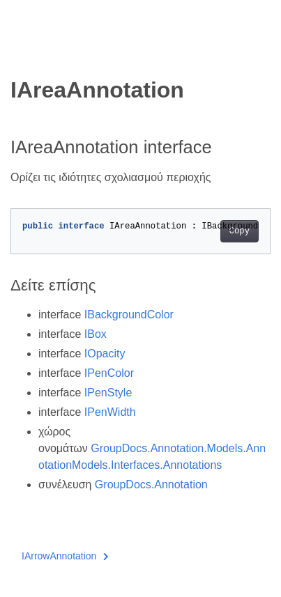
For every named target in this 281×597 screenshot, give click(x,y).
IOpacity (105, 353)
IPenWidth (110, 412)
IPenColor (109, 373)
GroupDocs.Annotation (151, 484)
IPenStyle (108, 392)
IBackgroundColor (129, 314)
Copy (239, 231)
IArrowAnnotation (65, 555)
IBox (95, 334)
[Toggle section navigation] (22, 53)
